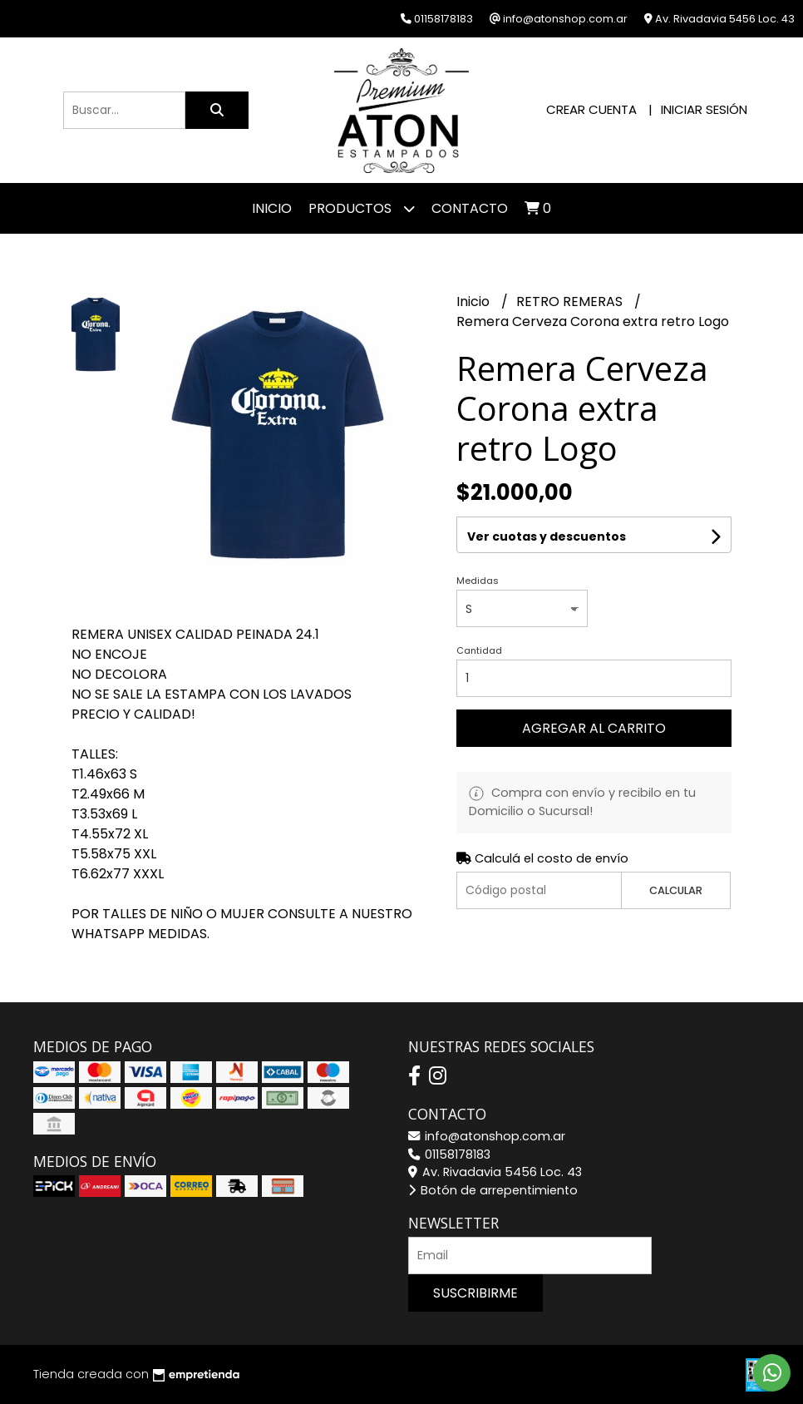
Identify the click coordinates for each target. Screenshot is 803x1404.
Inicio (272, 208)
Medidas (477, 580)
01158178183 (449, 1154)
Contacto (469, 208)
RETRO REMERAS (571, 301)
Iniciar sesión (704, 109)
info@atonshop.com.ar (486, 1136)
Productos (361, 208)
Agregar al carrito (594, 728)
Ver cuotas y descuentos (546, 536)
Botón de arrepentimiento (493, 1190)
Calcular (675, 890)
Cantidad (479, 650)
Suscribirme (475, 1293)
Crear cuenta (591, 109)
